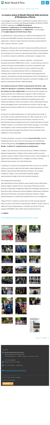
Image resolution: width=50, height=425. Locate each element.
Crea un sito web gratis (8, 380)
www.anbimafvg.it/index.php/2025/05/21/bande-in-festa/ (20, 217)
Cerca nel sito (47, 2)
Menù (43, 2)
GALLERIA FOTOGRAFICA (17, 9)
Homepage (4, 9)
